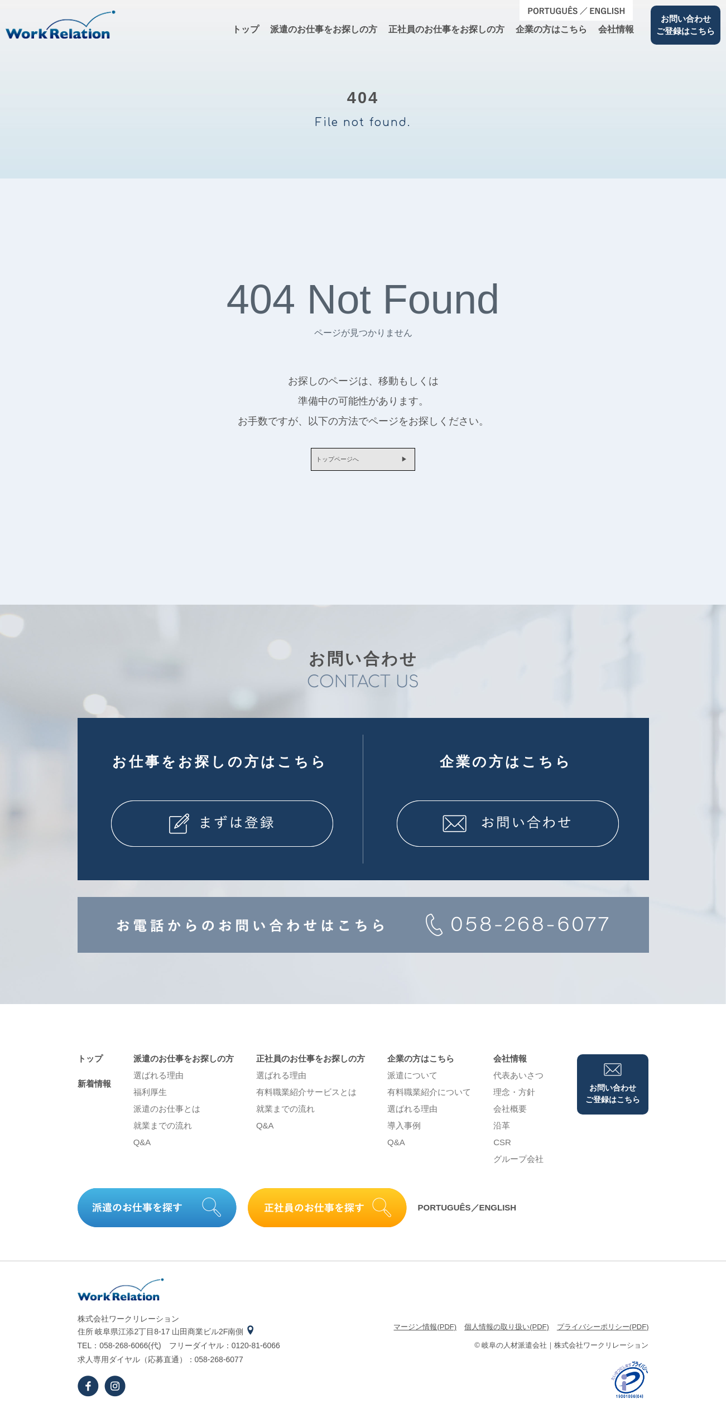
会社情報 (616, 29)
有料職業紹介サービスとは (306, 1098)
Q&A (142, 1148)
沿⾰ (501, 1131)
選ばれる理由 (158, 1081)
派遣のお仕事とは (166, 1115)
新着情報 (94, 1090)
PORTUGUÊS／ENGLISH (467, 1214)
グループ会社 (518, 1165)
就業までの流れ (162, 1131)
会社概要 (510, 1115)
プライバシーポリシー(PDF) (603, 1333)
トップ (245, 29)
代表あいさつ (518, 1081)
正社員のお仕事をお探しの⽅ (446, 29)
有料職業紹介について (429, 1098)
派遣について (412, 1081)
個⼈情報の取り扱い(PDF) (506, 1333)
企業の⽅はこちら (551, 29)
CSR (502, 1148)
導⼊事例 (404, 1131)
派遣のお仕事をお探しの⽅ (323, 29)
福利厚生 (150, 1098)
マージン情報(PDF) (424, 1333)
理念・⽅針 (514, 1098)
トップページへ (329, 462)
